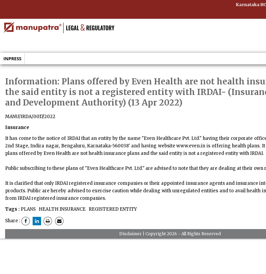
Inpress (12, 58)
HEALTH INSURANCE (62, 209)
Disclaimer (130, 233)
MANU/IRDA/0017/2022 (30, 116)
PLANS (28, 209)
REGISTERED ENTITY (112, 209)
